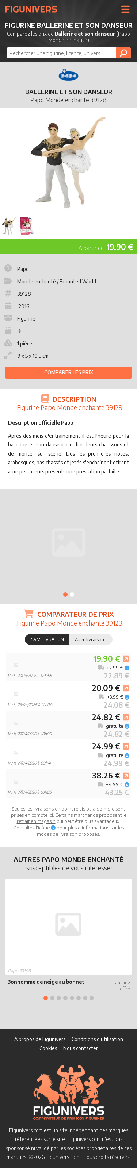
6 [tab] (78, 998)
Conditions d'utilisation (97, 1039)
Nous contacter (80, 1048)
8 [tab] (92, 998)
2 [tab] (72, 594)
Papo (16, 269)
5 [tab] (72, 998)
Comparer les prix (68, 372)
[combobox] (69, 52)
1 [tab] (65, 594)
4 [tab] (65, 998)
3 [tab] (59, 998)
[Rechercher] (123, 52)
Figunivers (34, 9)
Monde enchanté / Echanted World (49, 281)
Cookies (48, 1048)
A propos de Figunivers (39, 1039)
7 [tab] (85, 998)
